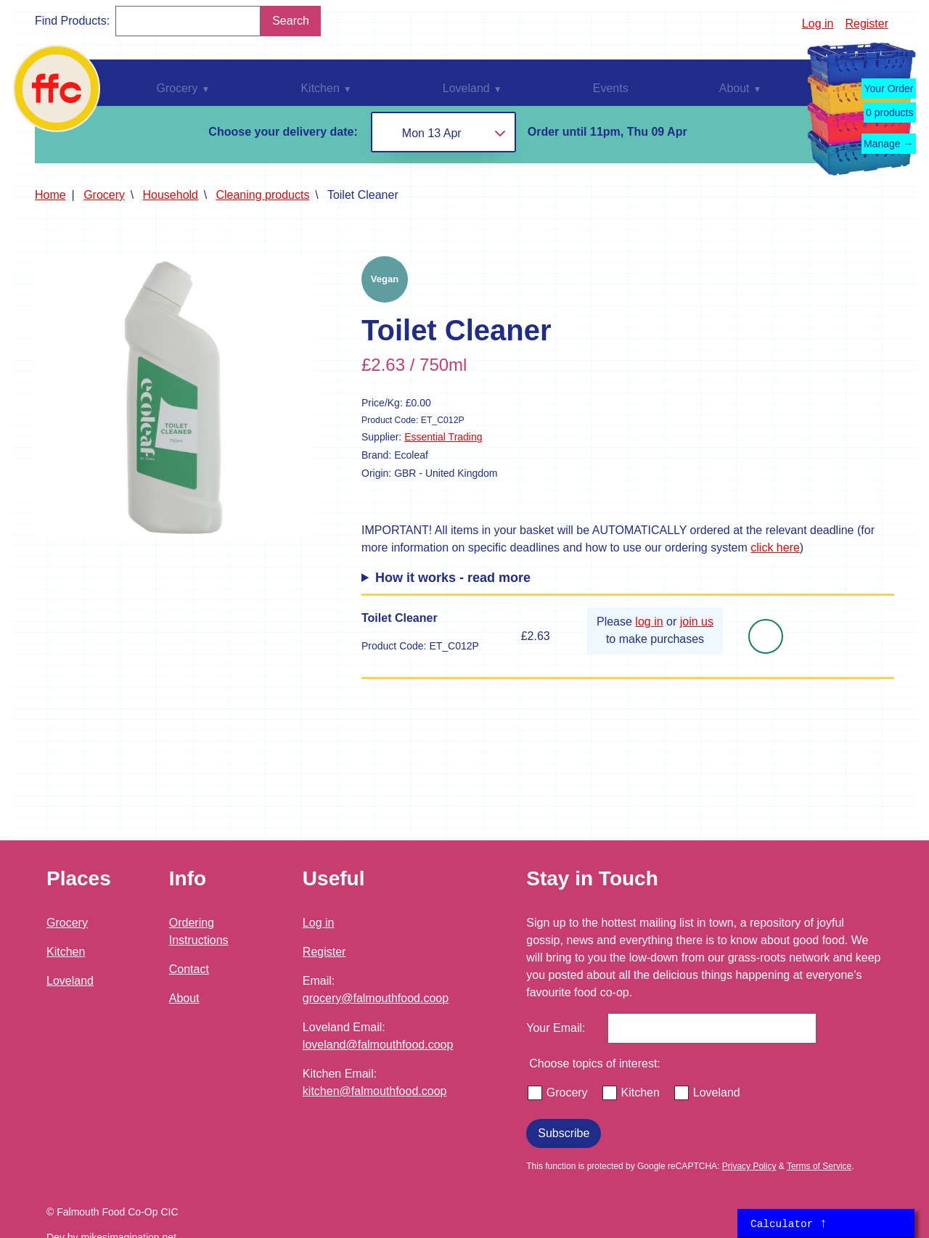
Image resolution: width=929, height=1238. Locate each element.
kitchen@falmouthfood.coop (375, 1091)
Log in (818, 23)
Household (171, 195)
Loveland (70, 981)
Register (866, 23)
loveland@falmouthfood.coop (378, 1044)
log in (649, 621)
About (184, 998)
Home (50, 195)
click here (775, 547)
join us (696, 621)
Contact (189, 969)
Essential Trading (443, 437)
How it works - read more (453, 577)
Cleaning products (262, 195)
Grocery (104, 195)
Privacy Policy (749, 1166)
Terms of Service (819, 1166)
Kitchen (65, 952)
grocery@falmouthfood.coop (376, 998)
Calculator (788, 1223)
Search (290, 21)
